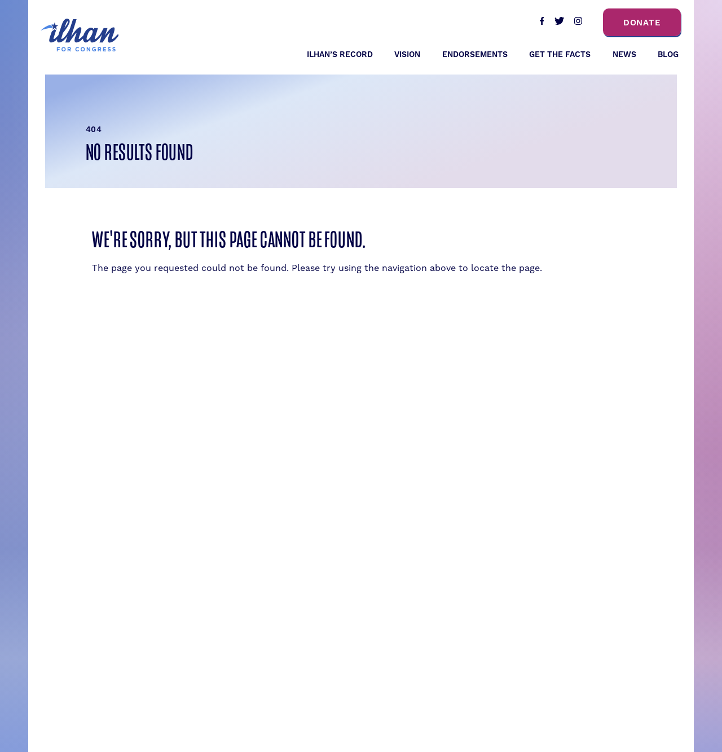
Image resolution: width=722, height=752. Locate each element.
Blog (668, 55)
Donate (642, 23)
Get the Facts (560, 55)
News (624, 55)
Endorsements (475, 55)
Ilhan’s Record (340, 55)
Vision (407, 55)
